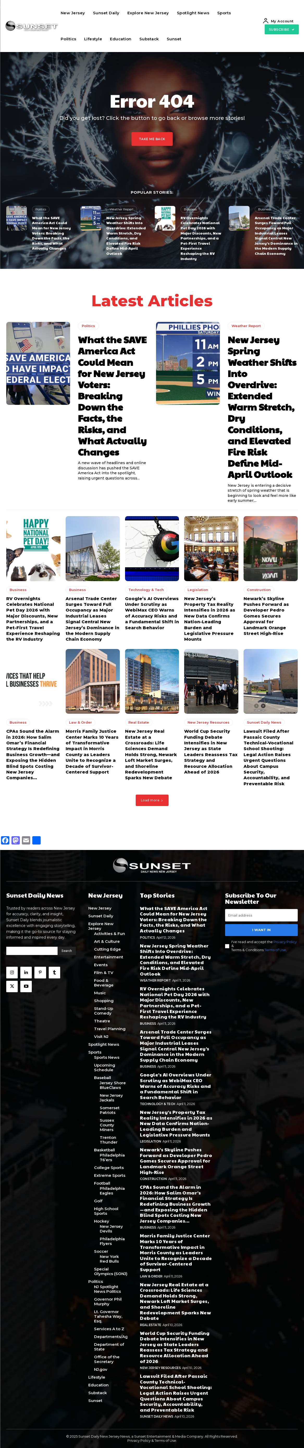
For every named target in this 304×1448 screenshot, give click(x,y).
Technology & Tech (146, 589)
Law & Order (80, 722)
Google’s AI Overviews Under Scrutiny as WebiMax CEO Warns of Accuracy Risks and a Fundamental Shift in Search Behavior (176, 1085)
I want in (261, 930)
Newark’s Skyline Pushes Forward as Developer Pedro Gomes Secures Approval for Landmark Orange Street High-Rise (266, 616)
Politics (40, 209)
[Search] (67, 951)
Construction (259, 589)
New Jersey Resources (208, 722)
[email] (261, 915)
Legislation (198, 589)
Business (190, 209)
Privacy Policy (285, 941)
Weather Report (122, 209)
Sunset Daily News (264, 722)
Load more (152, 800)
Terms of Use (275, 949)
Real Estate (138, 722)
